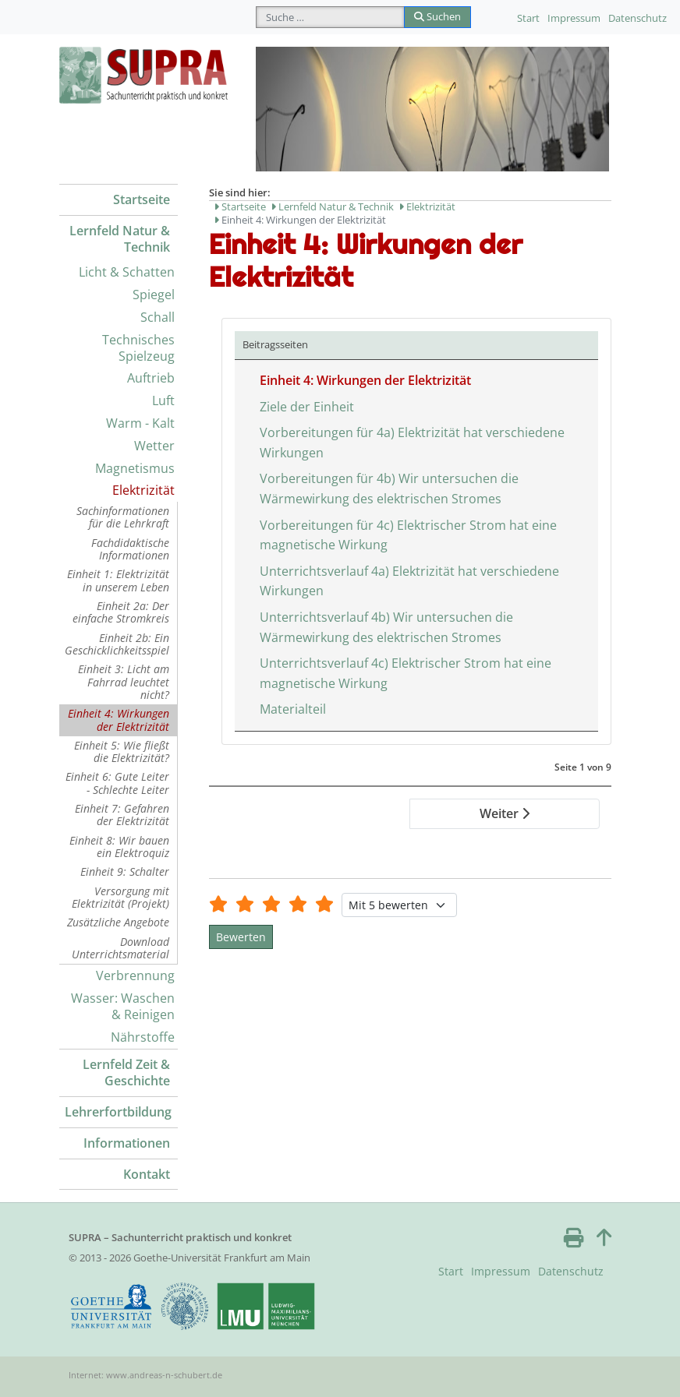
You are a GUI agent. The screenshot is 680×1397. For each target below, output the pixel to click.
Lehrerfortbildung (118, 1111)
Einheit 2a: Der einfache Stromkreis (121, 612)
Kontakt (146, 1174)
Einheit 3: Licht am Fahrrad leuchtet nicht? (123, 681)
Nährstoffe (143, 1037)
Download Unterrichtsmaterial (120, 947)
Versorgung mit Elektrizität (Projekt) (120, 897)
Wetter (154, 445)
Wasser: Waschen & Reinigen (123, 1006)
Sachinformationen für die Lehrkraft (122, 517)
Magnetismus (135, 468)
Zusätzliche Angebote (118, 922)
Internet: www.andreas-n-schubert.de (145, 1375)
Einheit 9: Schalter (124, 871)
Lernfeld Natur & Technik (119, 239)
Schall (157, 317)
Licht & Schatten (127, 271)
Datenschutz (637, 18)
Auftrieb (151, 377)
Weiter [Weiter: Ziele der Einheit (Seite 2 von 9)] (504, 813)
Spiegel (154, 294)
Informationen (126, 1143)
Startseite (141, 199)
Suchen (437, 16)
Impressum (573, 18)
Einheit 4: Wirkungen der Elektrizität (118, 719)
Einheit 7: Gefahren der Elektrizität (122, 814)
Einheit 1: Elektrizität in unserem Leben (118, 580)
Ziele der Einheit (307, 406)
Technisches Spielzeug (138, 348)
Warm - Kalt (140, 423)
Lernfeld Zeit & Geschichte (126, 1072)
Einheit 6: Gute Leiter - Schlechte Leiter (117, 782)
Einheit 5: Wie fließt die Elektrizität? (121, 751)
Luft (163, 400)
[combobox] (330, 17)
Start (528, 18)
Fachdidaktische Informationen (130, 549)
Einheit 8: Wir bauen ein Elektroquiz (119, 846)
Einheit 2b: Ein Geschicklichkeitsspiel (117, 644)
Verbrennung (135, 975)
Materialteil (293, 709)
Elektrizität (143, 490)
